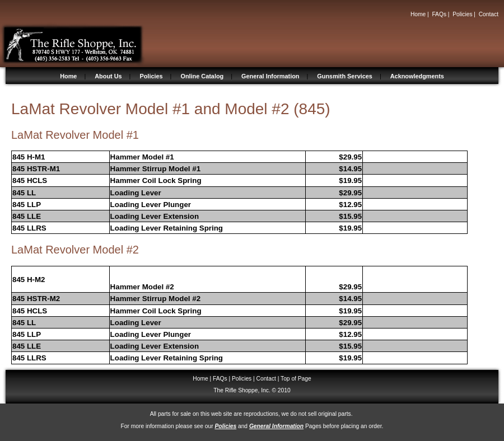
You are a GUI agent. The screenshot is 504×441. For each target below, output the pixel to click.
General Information (270, 76)
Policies (462, 14)
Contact (488, 14)
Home (418, 14)
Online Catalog (201, 76)
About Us (108, 76)
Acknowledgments (417, 76)
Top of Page (296, 379)
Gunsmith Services (344, 76)
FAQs (439, 14)
